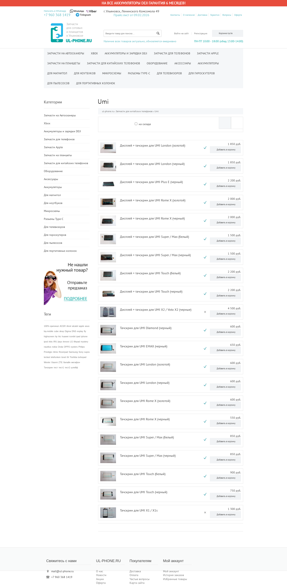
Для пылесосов (58, 83)
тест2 (67, 367)
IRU (55, 341)
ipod (46, 341)
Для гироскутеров (202, 73)
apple (81, 326)
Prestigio (48, 352)
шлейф (74, 367)
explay (80, 331)
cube (56, 331)
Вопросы (226, 14)
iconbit (72, 336)
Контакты (175, 14)
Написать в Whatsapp (55, 10)
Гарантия (214, 14)
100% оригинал (51, 326)
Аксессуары (182, 63)
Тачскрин (48, 367)
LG (71, 341)
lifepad (77, 341)
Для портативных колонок (95, 83)
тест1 (61, 367)
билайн (67, 362)
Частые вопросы (139, 579)
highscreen (49, 336)
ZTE (61, 362)
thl (68, 357)
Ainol (69, 326)
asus (87, 326)
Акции (100, 579)
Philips (81, 347)
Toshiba (73, 357)
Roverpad (63, 352)
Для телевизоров (169, 73)
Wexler (47, 362)
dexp (61, 331)
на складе (145, 124)
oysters (74, 347)
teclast (47, 357)
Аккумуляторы (208, 63)
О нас (99, 571)
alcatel (75, 326)
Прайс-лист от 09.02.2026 (131, 15)
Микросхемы (111, 73)
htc (59, 336)
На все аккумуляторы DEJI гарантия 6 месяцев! (143, 3)
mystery (84, 341)
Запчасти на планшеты (63, 63)
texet (63, 357)
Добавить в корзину (226, 149)
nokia (54, 347)
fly (85, 331)
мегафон (75, 362)
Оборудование (157, 63)
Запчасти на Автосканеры (65, 53)
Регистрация (200, 33)
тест (56, 367)
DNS (74, 331)
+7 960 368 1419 (57, 15)
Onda (60, 347)
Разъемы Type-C (139, 73)
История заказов (173, 575)
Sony (81, 352)
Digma (68, 331)
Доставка (202, 14)
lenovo (66, 341)
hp (56, 336)
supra (86, 352)
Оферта (238, 14)
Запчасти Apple (208, 53)
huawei (65, 336)
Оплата (134, 575)
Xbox (94, 53)
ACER (63, 326)
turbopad (82, 357)
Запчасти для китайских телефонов (113, 63)
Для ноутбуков (84, 73)
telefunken (56, 357)
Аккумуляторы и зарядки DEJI (126, 53)
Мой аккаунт (171, 571)
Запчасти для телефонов (172, 53)
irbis (51, 341)
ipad (78, 336)
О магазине (189, 14)
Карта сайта (137, 583)
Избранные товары (175, 579)
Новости (101, 575)
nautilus (47, 347)
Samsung (73, 352)
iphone (84, 336)
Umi (156, 111)
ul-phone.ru (108, 111)
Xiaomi (54, 362)
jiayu (60, 341)
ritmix (55, 352)
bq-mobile (48, 331)
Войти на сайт (181, 33)
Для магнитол (57, 73)
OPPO (67, 347)
